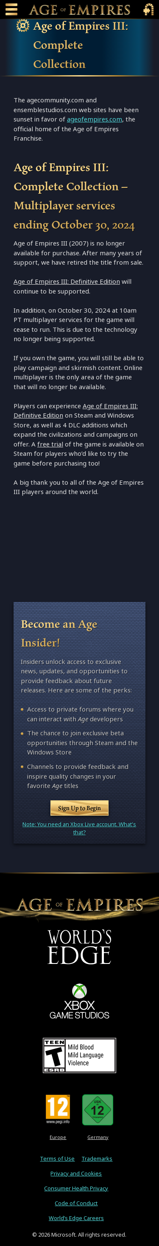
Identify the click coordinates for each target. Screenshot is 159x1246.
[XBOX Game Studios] (79, 1001)
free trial (50, 444)
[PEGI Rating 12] (57, 1109)
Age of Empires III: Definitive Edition (67, 281)
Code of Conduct (76, 1203)
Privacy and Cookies (76, 1174)
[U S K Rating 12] (97, 1109)
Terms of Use (57, 1159)
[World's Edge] (79, 946)
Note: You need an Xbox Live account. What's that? (79, 828)
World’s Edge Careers (76, 1218)
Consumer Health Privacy (76, 1188)
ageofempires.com (94, 119)
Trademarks (96, 1159)
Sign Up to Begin (79, 808)
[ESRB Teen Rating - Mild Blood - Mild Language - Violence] (79, 1055)
